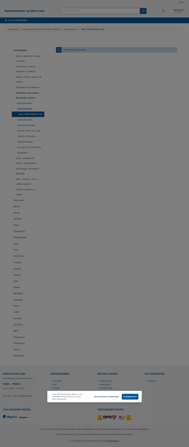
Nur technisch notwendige (106, 397)
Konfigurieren (130, 397)
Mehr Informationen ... (60, 399)
